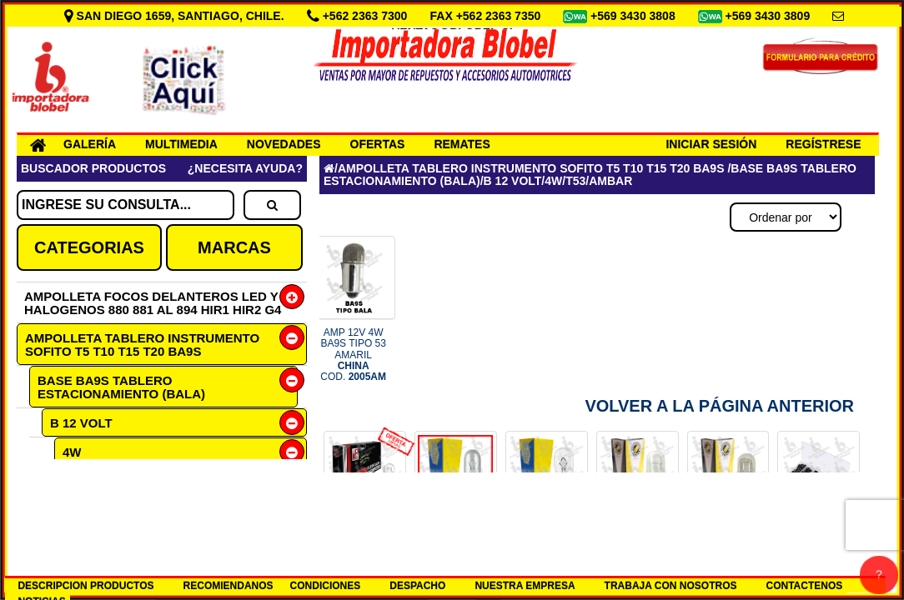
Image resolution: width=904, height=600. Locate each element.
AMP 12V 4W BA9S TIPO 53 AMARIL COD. (353, 354)
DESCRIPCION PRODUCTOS (85, 586)
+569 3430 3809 (770, 15)
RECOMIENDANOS (228, 586)
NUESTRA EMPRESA (525, 586)
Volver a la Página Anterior (719, 406)
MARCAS (234, 247)
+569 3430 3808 (634, 15)
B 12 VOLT (81, 423)
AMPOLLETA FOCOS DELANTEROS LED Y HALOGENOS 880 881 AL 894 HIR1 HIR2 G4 (152, 303)
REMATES (462, 144)
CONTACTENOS (804, 586)
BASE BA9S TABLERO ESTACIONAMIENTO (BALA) (121, 387)
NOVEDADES (284, 144)
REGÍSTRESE (823, 144)
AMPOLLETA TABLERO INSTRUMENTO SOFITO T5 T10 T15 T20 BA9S (142, 344)
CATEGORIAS (89, 247)
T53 (86, 481)
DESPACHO (417, 586)
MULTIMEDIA (181, 144)
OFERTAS (377, 144)
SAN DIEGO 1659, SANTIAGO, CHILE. (176, 15)
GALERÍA (89, 144)
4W (72, 452)
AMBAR (111, 510)
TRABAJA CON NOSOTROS (671, 586)
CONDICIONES (325, 586)
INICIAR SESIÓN (710, 144)
